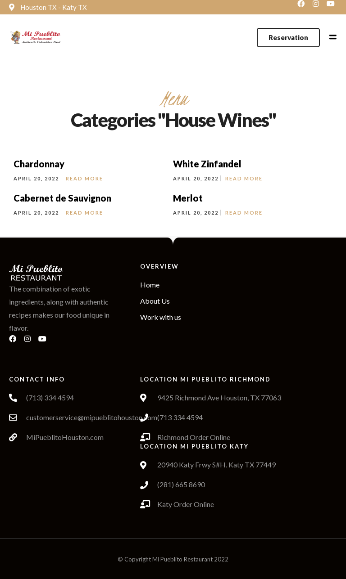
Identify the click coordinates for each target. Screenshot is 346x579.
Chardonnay (39, 163)
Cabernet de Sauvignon (62, 198)
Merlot (188, 198)
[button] (288, 37)
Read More (84, 178)
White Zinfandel (207, 163)
